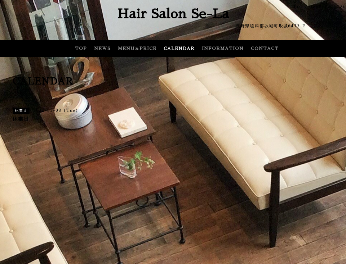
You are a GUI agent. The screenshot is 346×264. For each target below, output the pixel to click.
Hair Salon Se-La (173, 14)
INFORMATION (223, 48)
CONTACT (265, 48)
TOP (81, 48)
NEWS (102, 48)
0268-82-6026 (327, 6)
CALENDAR (179, 48)
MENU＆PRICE (137, 48)
